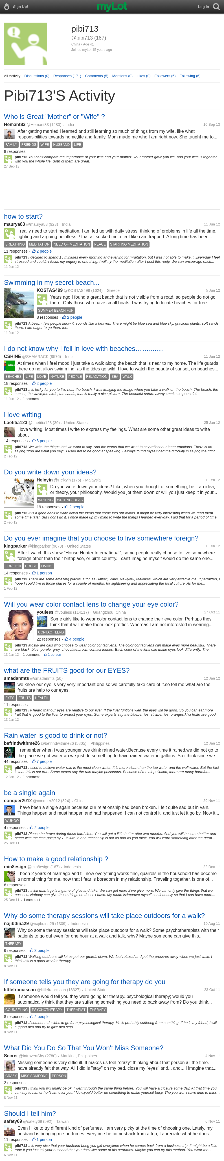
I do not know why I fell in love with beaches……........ (84, 348)
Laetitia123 (15, 422)
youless (45, 612)
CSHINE (12, 356)
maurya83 (14, 224)
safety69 (13, 1121)
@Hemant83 (38, 124)
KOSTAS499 (50, 290)
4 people (77, 639)
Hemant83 (14, 124)
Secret (11, 1055)
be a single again (29, 793)
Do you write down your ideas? (50, 472)
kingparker (15, 546)
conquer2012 (18, 800)
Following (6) (189, 76)
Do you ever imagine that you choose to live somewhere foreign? (101, 538)
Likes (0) (144, 76)
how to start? (23, 216)
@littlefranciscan (51, 990)
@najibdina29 (42, 923)
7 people (44, 761)
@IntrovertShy (31, 1056)
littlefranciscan (20, 989)
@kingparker (39, 546)
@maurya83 (37, 224)
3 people (44, 441)
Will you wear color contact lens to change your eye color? (91, 604)
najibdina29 (16, 923)
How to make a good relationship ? (56, 859)
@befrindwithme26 (57, 743)
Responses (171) (67, 76)
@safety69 (32, 1121)
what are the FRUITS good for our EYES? (67, 670)
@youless (63, 612)
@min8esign (38, 867)
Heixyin (45, 480)
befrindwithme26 (22, 743)
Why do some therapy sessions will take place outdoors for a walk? (104, 915)
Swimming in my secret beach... (52, 282)
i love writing (22, 414)
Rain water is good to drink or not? (55, 735)
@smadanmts (42, 678)
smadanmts (16, 678)
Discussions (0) (36, 76)
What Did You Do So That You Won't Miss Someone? (83, 1048)
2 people (44, 251)
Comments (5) (96, 76)
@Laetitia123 (40, 422)
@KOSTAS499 (77, 290)
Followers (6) (165, 76)
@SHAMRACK (35, 356)
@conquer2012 (46, 800)
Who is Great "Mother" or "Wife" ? (54, 116)
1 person (44, 573)
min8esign (15, 866)
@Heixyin (62, 480)
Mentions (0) (122, 76)
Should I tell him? (30, 1113)
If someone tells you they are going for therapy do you (84, 982)
